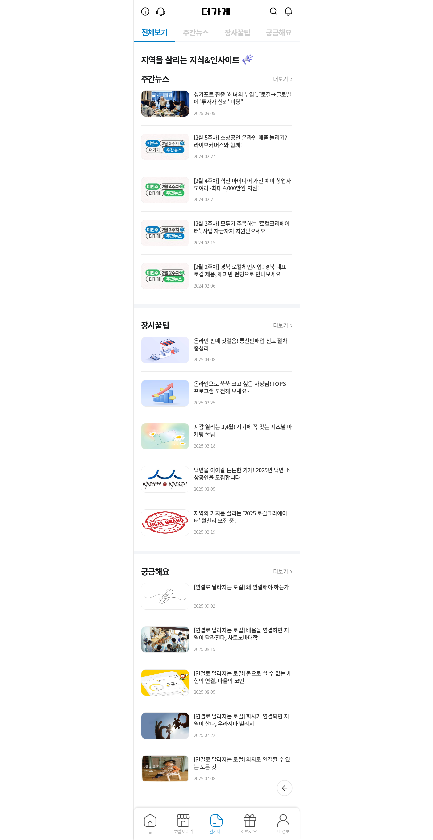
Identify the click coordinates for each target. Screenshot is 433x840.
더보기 (282, 79)
